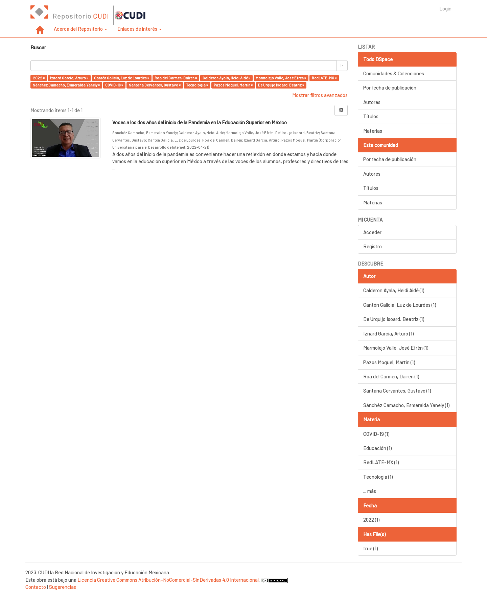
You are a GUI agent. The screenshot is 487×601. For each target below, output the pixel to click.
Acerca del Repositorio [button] (80, 29)
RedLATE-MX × (324, 78)
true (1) (370, 548)
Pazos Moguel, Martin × (233, 85)
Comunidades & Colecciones (393, 73)
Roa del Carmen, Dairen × (176, 78)
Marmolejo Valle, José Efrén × (281, 78)
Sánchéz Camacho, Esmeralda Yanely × (66, 85)
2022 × (39, 78)
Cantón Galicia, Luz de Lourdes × (121, 78)
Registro (372, 246)
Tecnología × (197, 85)
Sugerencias (62, 587)
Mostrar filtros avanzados (320, 95)
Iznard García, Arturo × (69, 78)
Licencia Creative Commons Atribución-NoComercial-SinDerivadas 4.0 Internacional (168, 580)
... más (369, 491)
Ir (342, 65)
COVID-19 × (114, 85)
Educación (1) (377, 448)
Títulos (370, 116)
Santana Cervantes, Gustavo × (155, 85)
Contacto (35, 587)
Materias (372, 131)
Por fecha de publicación (389, 87)
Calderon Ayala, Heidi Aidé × (226, 78)
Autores (371, 102)
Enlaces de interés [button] (139, 29)
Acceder (372, 232)
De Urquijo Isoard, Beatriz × (281, 85)
